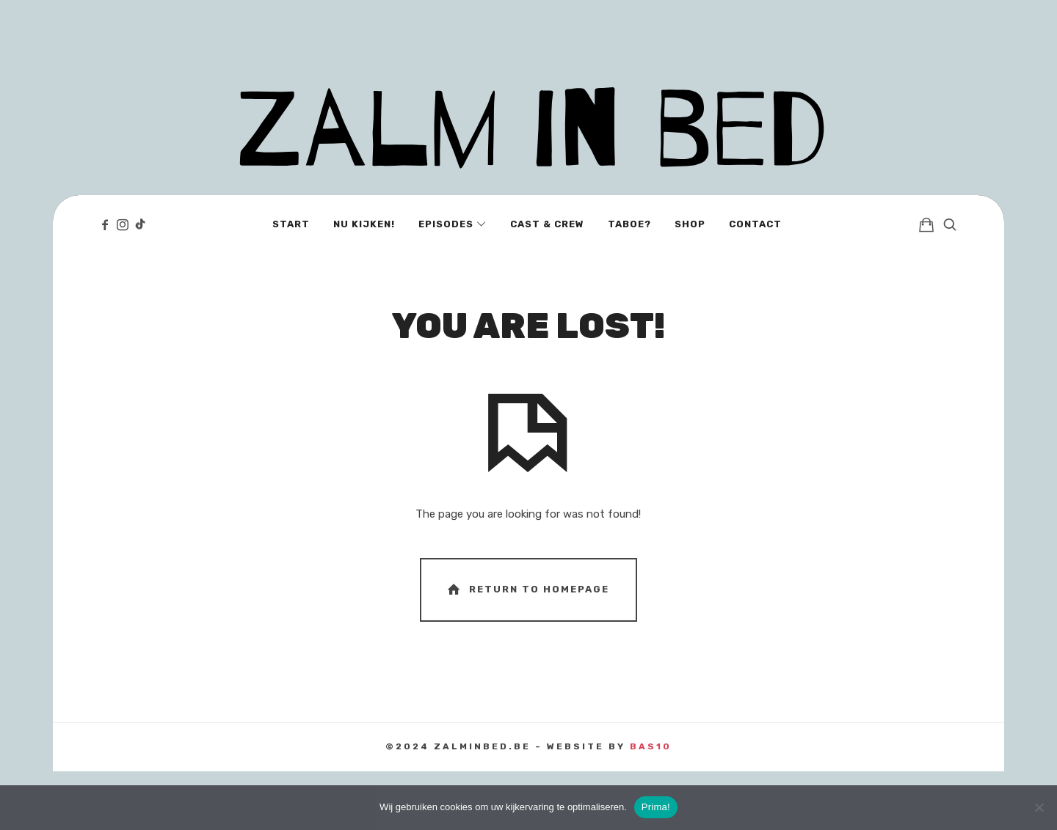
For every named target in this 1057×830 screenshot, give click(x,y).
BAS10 (651, 746)
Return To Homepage (527, 589)
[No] (1038, 807)
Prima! (656, 806)
